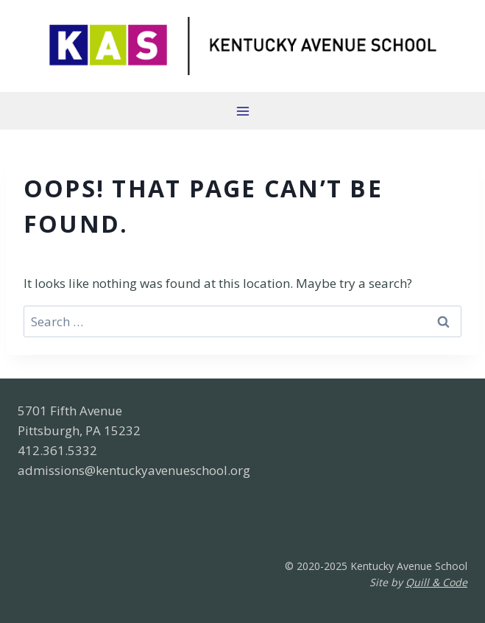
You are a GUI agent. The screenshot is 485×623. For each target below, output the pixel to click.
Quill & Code (436, 582)
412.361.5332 (57, 450)
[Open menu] (242, 110)
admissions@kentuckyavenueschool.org (134, 470)
